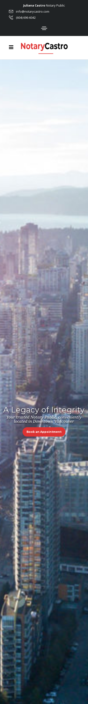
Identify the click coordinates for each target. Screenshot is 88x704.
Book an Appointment (44, 432)
